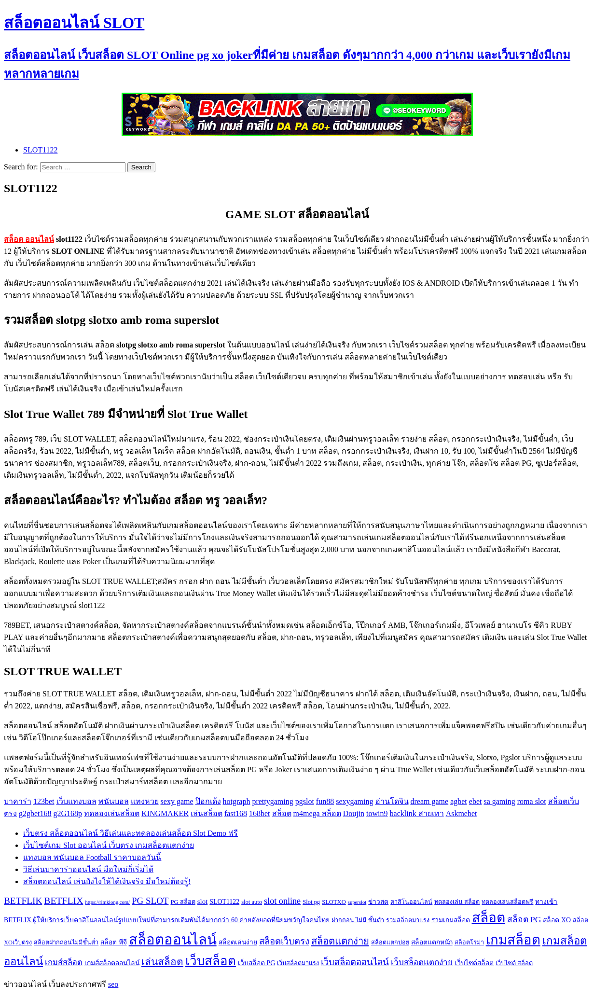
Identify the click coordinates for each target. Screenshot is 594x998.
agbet (458, 801)
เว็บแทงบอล (76, 801)
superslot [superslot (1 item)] (357, 902)
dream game (430, 801)
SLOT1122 (40, 150)
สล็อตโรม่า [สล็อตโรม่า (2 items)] (469, 942)
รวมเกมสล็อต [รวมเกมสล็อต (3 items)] (450, 920)
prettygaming (272, 801)
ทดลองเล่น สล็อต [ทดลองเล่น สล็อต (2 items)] (457, 902)
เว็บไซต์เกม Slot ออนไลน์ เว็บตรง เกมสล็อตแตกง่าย (108, 845)
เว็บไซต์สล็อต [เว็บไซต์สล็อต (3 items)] (474, 963)
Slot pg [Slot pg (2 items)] (311, 902)
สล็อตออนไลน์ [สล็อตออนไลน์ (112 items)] (173, 939)
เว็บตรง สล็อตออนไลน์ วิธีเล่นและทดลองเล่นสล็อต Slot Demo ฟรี (130, 833)
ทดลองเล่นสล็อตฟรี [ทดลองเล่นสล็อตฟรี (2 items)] (507, 902)
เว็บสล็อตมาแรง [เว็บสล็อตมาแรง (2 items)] (298, 963)
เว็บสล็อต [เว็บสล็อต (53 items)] (210, 961)
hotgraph (236, 801)
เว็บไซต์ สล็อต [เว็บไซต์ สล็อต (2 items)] (514, 963)
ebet (475, 801)
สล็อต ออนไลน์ (29, 239)
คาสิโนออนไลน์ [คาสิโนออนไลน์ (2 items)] (411, 902)
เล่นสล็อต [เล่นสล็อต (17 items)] (162, 962)
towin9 (376, 813)
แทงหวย (145, 801)
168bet (259, 813)
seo (113, 984)
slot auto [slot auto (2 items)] (251, 902)
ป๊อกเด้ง (208, 801)
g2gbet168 (35, 813)
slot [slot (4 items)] (202, 901)
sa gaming (499, 801)
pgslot (304, 801)
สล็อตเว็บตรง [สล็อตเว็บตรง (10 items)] (284, 941)
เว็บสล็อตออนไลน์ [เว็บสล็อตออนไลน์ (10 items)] (355, 962)
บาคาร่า (17, 801)
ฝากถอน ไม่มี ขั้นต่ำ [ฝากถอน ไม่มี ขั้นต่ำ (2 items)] (358, 920)
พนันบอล (113, 801)
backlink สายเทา (417, 813)
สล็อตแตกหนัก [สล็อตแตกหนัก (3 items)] (432, 942)
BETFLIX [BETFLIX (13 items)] (63, 900)
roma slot (531, 801)
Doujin (353, 813)
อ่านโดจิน (392, 801)
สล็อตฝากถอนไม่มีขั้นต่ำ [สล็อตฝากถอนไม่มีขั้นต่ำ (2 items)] (66, 942)
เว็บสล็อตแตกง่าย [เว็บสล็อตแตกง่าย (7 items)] (422, 962)
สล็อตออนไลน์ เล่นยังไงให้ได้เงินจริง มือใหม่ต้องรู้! (107, 881)
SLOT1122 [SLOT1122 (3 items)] (224, 901)
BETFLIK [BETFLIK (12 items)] (23, 901)
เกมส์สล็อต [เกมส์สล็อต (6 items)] (64, 962)
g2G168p (68, 813)
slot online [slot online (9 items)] (282, 901)
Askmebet (461, 813)
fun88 (325, 801)
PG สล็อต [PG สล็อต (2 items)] (182, 902)
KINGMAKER (165, 813)
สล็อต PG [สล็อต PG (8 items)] (524, 919)
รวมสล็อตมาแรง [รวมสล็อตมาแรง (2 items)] (407, 920)
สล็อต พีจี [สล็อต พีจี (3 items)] (113, 942)
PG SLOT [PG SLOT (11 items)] (150, 901)
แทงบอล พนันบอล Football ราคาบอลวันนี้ (92, 857)
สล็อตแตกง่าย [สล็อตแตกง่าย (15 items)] (340, 941)
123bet (44, 801)
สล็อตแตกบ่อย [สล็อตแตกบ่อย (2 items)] (390, 942)
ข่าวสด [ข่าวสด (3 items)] (378, 901)
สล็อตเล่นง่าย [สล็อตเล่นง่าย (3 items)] (238, 942)
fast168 (235, 813)
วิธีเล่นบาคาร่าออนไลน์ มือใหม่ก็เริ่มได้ (88, 869)
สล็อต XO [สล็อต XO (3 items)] (556, 920)
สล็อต (281, 813)
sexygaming (354, 801)
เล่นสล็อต (206, 813)
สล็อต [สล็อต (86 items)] (488, 917)
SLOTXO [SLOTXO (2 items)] (334, 902)
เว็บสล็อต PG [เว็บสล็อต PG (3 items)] (256, 963)
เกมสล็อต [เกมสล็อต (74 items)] (513, 939)
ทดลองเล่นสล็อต (111, 813)
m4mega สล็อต (317, 813)
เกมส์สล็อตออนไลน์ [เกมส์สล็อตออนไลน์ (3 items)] (111, 963)
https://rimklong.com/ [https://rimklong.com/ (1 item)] (107, 902)
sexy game (177, 801)
